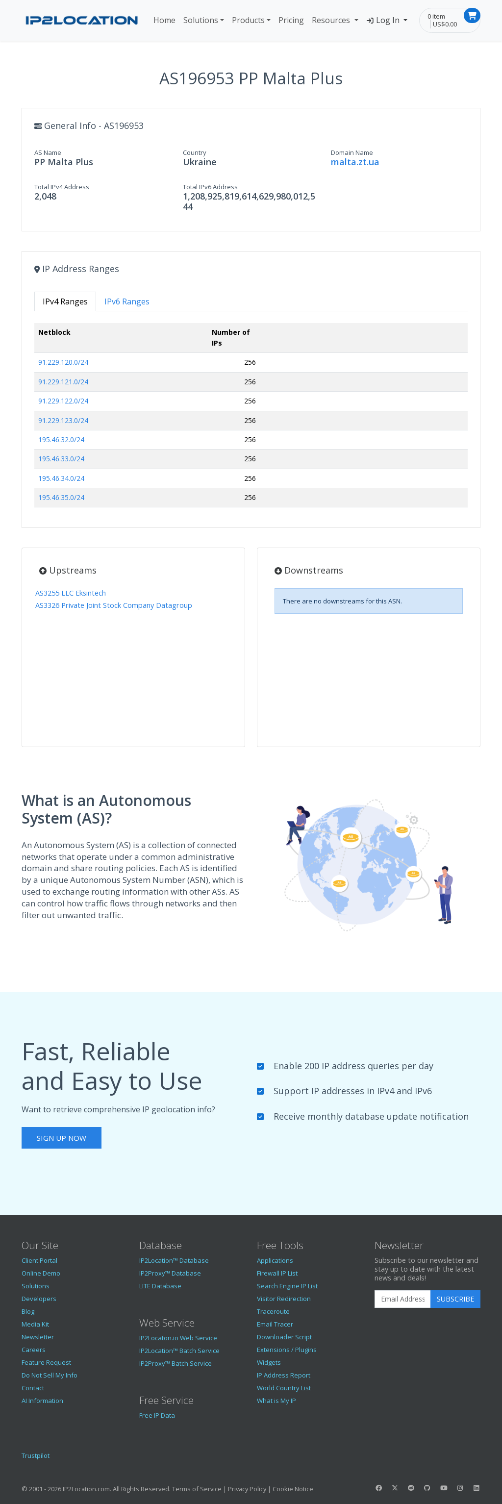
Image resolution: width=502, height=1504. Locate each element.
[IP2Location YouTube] (444, 1487)
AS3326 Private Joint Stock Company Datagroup (113, 605)
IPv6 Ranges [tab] (127, 301)
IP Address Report (283, 1375)
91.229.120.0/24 (63, 362)
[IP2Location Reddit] (411, 1487)
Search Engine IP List (287, 1285)
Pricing (291, 20)
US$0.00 (445, 24)
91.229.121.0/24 (63, 381)
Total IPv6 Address (210, 186)
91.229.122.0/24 (63, 400)
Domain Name (352, 152)
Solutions (200, 20)
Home (164, 20)
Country (194, 152)
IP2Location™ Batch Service (179, 1350)
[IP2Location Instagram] (460, 1487)
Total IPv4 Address (61, 186)
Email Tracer (275, 1324)
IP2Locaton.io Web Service (178, 1337)
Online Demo (41, 1273)
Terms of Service (197, 1488)
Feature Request (46, 1362)
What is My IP (276, 1400)
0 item (436, 16)
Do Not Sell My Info (49, 1375)
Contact (33, 1387)
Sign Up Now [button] (61, 1138)
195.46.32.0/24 (61, 439)
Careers (34, 1349)
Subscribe (455, 1298)
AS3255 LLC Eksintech (70, 593)
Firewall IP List (277, 1273)
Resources (332, 20)
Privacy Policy (247, 1488)
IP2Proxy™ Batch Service (175, 1363)
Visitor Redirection (284, 1298)
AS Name (47, 152)
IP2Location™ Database (174, 1260)
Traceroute (273, 1311)
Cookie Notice (293, 1488)
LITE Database (160, 1285)
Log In (384, 20)
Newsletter (38, 1336)
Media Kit (35, 1324)
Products (248, 20)
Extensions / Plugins (287, 1349)
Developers (39, 1298)
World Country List (284, 1387)
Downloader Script (284, 1336)
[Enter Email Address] (403, 1299)
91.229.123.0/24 (63, 420)
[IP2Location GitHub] (427, 1487)
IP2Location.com (86, 1488)
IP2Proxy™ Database (170, 1273)
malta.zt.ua (355, 162)
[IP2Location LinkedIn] (476, 1487)
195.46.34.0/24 (61, 478)
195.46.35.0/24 (61, 497)
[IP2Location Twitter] (395, 1487)
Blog (28, 1311)
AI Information (42, 1400)
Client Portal (39, 1260)
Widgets (269, 1362)
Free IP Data (157, 1415)
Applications (275, 1260)
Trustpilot (36, 1455)
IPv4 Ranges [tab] (65, 301)
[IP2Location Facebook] (378, 1487)
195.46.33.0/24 (61, 458)
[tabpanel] (251, 419)
